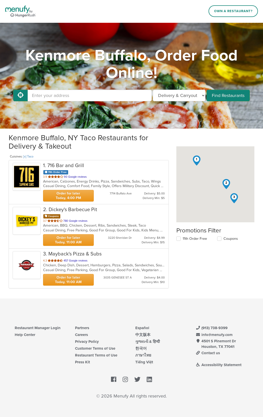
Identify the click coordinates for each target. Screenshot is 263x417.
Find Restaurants (228, 95)
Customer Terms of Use (95, 348)
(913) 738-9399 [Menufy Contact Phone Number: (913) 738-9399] (212, 328)
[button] (197, 160)
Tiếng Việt (144, 362)
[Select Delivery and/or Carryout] (179, 95)
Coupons (230, 238)
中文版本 (143, 334)
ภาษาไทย (143, 355)
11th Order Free (195, 238)
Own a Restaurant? (233, 11)
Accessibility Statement (218, 365)
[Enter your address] (90, 95)
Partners (82, 328)
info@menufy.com (214, 334)
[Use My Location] (20, 95)
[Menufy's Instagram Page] (125, 379)
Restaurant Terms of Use (96, 355)
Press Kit (82, 362)
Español (142, 328)
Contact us (208, 353)
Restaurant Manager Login (38, 328)
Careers (81, 334)
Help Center (25, 334)
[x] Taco (28, 156)
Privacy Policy (87, 341)
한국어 (141, 348)
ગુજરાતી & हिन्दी (147, 341)
